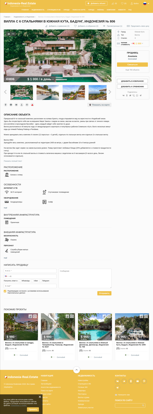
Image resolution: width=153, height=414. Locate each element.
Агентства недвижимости (51, 386)
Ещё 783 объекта (132, 70)
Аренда (81, 403)
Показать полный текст (13, 160)
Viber (36, 280)
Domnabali (132, 59)
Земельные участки (85, 406)
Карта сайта (45, 403)
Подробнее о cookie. (19, 405)
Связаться (132, 65)
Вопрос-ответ (46, 393)
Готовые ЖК (82, 386)
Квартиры (82, 389)
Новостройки (83, 379)
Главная (44, 379)
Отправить (104, 292)
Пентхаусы (82, 393)
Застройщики (46, 383)
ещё (5, 207)
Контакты (44, 400)
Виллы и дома (83, 396)
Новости (44, 396)
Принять (33, 409)
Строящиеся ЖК (84, 383)
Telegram (45, 280)
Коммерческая (83, 400)
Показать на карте (100, 104)
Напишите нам (124, 394)
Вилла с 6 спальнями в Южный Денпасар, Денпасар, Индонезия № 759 (94, 344)
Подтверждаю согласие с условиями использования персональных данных (28, 291)
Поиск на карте (47, 389)
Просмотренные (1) (114, 26)
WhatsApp (26, 280)
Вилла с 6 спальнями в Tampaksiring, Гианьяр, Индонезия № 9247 (57, 344)
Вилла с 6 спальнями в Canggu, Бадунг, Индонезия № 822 (19, 343)
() (116, 3)
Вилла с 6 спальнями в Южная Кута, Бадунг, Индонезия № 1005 (131, 343)
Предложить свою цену (140, 26)
